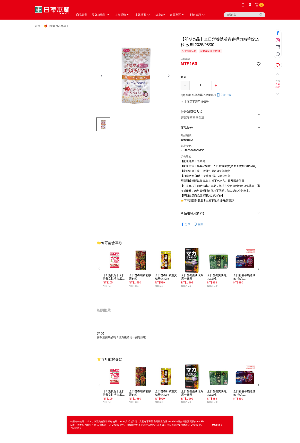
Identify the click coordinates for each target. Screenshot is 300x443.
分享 (185, 224)
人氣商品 (277, 86)
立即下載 (223, 95)
